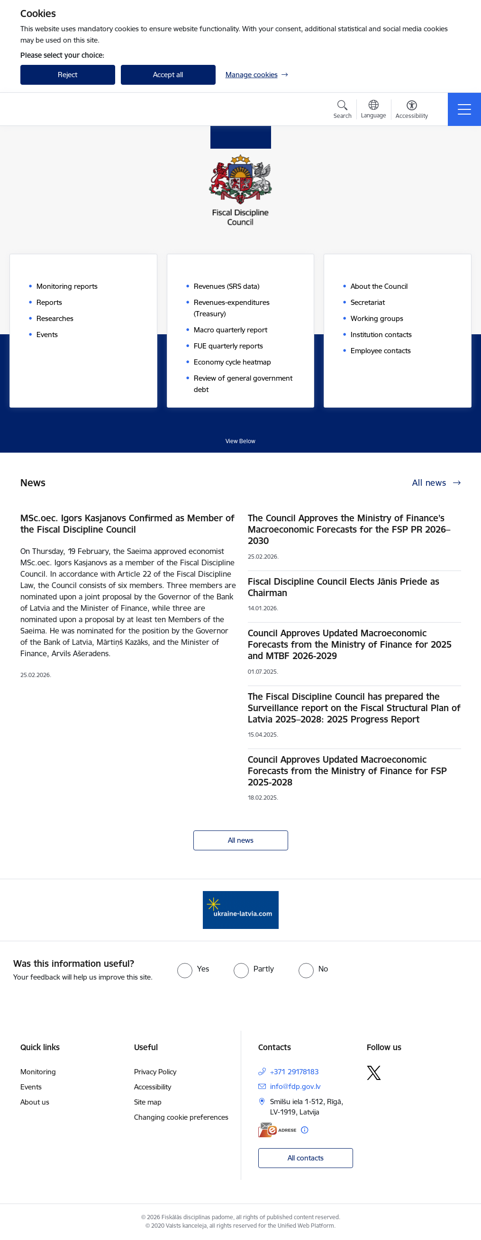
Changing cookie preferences (181, 1117)
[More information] (304, 1129)
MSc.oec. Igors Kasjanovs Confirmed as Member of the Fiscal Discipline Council (127, 523)
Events (31, 1086)
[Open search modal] (342, 110)
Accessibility (152, 1086)
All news (241, 840)
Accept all (168, 74)
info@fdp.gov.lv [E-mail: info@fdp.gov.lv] (295, 1086)
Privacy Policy (155, 1071)
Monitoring (38, 1071)
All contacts (306, 1157)
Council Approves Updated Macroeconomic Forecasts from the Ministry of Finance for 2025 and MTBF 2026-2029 (350, 644)
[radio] (193, 968)
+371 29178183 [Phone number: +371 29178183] (294, 1071)
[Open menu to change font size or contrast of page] (412, 110)
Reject (67, 74)
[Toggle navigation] (464, 109)
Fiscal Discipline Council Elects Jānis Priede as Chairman (343, 587)
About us (34, 1101)
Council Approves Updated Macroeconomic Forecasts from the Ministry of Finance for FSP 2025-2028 (347, 771)
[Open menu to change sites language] (373, 110)
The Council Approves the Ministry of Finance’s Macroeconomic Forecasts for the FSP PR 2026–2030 (349, 529)
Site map (148, 1101)
